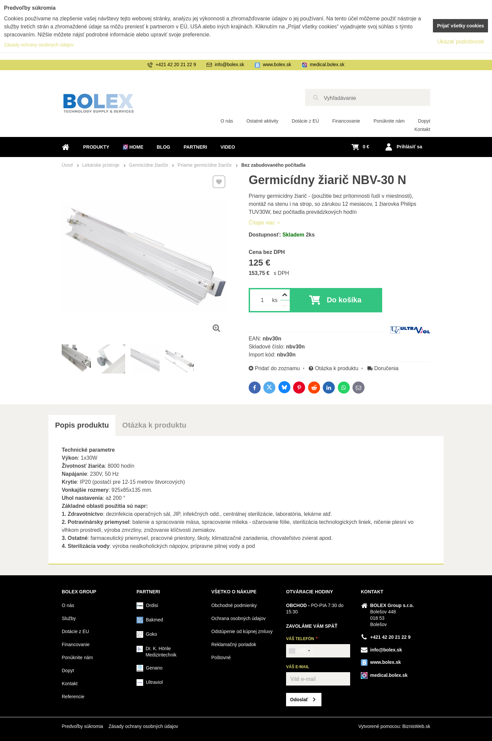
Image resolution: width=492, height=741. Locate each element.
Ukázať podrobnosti (460, 41)
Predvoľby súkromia (82, 726)
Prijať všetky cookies (460, 25)
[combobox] (299, 650)
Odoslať (299, 699)
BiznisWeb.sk (416, 726)
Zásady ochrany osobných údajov (143, 726)
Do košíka (344, 300)
